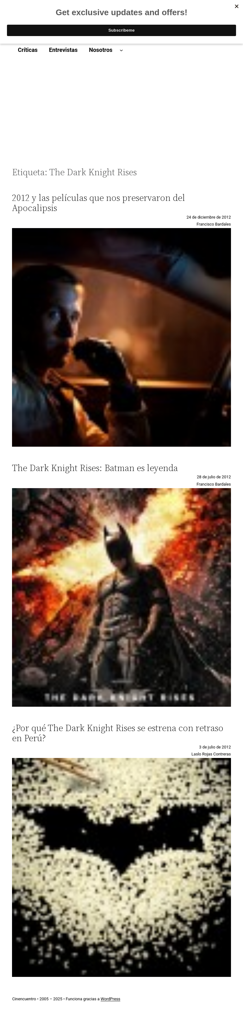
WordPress (110, 998)
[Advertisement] (121, 115)
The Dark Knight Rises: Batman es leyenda (95, 468)
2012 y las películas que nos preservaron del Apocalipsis (98, 203)
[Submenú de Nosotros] (121, 50)
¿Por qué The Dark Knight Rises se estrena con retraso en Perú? (117, 733)
